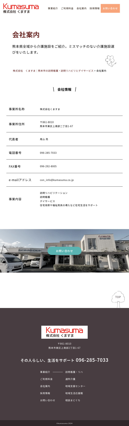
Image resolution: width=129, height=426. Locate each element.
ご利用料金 (67, 8)
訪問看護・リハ (74, 372)
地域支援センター (75, 386)
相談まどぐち (72, 400)
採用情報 (95, 8)
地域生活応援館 (74, 393)
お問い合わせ (110, 8)
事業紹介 (53, 8)
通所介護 (70, 379)
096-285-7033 (92, 359)
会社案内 (82, 8)
